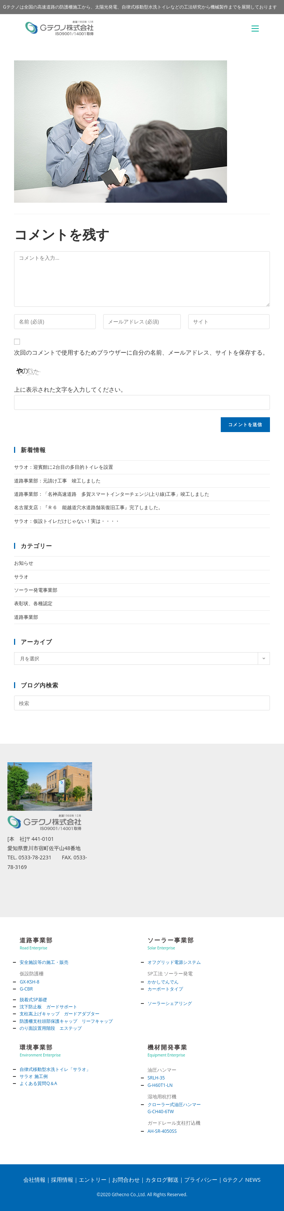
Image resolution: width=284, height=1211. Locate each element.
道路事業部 (26, 617)
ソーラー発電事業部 (35, 590)
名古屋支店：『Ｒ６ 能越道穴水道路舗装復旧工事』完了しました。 (88, 507)
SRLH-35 (156, 1078)
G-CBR (26, 989)
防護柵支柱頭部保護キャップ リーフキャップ (66, 1021)
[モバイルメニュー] (255, 28)
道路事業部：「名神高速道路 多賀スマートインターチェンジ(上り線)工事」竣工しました (111, 494)
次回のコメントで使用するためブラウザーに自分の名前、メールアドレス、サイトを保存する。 (141, 352)
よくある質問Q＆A (38, 1083)
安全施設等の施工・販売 (44, 962)
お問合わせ (126, 1179)
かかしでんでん (163, 982)
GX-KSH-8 (29, 982)
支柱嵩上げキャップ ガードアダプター (59, 1014)
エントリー (92, 1179)
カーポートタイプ (165, 989)
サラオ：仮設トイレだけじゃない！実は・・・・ (67, 521)
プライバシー (200, 1179)
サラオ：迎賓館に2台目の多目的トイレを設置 (63, 467)
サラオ (21, 576)
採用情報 (62, 1179)
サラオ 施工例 (33, 1076)
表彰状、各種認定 (33, 603)
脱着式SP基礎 (33, 999)
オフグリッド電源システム (174, 962)
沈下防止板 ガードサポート (48, 1006)
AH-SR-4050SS (162, 1131)
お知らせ (23, 563)
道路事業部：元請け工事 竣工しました (57, 480)
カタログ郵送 (162, 1179)
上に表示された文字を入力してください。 (70, 389)
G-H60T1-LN (160, 1085)
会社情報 (34, 1179)
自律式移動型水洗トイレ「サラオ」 (55, 1069)
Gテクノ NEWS (242, 1179)
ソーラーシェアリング (170, 1003)
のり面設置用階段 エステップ (51, 1028)
